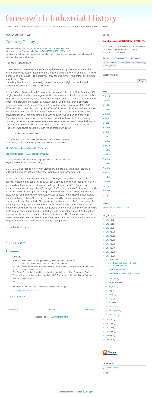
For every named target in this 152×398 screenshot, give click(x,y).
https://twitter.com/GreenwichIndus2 (125, 58)
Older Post (90, 309)
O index (106, 154)
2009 (108, 335)
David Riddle (112, 368)
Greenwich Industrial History (61, 18)
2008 (108, 339)
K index (106, 141)
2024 (108, 224)
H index (106, 127)
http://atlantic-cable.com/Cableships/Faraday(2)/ (27, 154)
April (111, 302)
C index (106, 105)
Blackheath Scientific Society (116, 207)
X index (106, 191)
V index (106, 182)
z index (106, 195)
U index (106, 177)
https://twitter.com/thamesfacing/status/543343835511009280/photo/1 (38, 51)
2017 (108, 244)
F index (106, 118)
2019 (108, 236)
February (113, 310)
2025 (108, 220)
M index (106, 145)
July (111, 290)
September (114, 282)
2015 (108, 252)
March (112, 306)
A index (106, 96)
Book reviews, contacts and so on (123, 273)
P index (106, 159)
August (112, 286)
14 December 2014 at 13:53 (25, 290)
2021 (108, 228)
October (113, 278)
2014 (108, 256)
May (111, 298)
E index (106, 114)
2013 (108, 319)
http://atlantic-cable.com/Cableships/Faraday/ (26, 148)
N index (106, 150)
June (111, 294)
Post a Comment (17, 296)
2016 (108, 248)
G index (106, 123)
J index (106, 132)
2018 (108, 240)
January (113, 314)
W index (106, 186)
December (114, 259)
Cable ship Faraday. (117, 269)
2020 (108, 232)
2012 (108, 323)
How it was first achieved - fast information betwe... (122, 264)
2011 (108, 327)
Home (52, 309)
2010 (108, 331)
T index (106, 172)
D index (106, 109)
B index (106, 100)
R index (106, 163)
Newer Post (13, 309)
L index (106, 136)
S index (106, 168)
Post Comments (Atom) (57, 317)
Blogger (89, 392)
